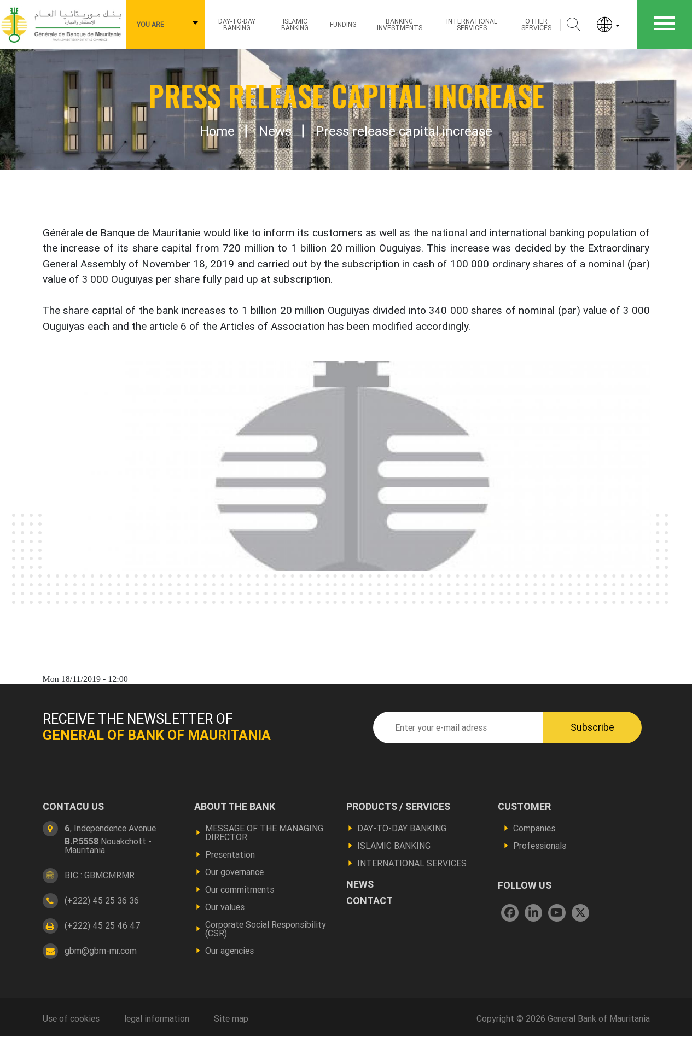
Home (217, 131)
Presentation (230, 854)
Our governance (234, 871)
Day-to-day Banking (236, 24)
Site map (231, 1018)
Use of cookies (71, 1018)
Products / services (398, 807)
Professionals (539, 845)
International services (471, 24)
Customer (524, 807)
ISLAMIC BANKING (295, 24)
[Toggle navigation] (664, 24)
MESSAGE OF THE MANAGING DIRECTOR (264, 832)
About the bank (234, 807)
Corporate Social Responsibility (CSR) (265, 928)
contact (369, 901)
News (275, 131)
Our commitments (239, 889)
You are (150, 24)
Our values (225, 906)
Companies (534, 828)
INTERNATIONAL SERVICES (412, 863)
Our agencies (229, 950)
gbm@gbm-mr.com (101, 950)
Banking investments (399, 24)
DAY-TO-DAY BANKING (401, 828)
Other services (536, 24)
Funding (343, 24)
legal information (156, 1018)
